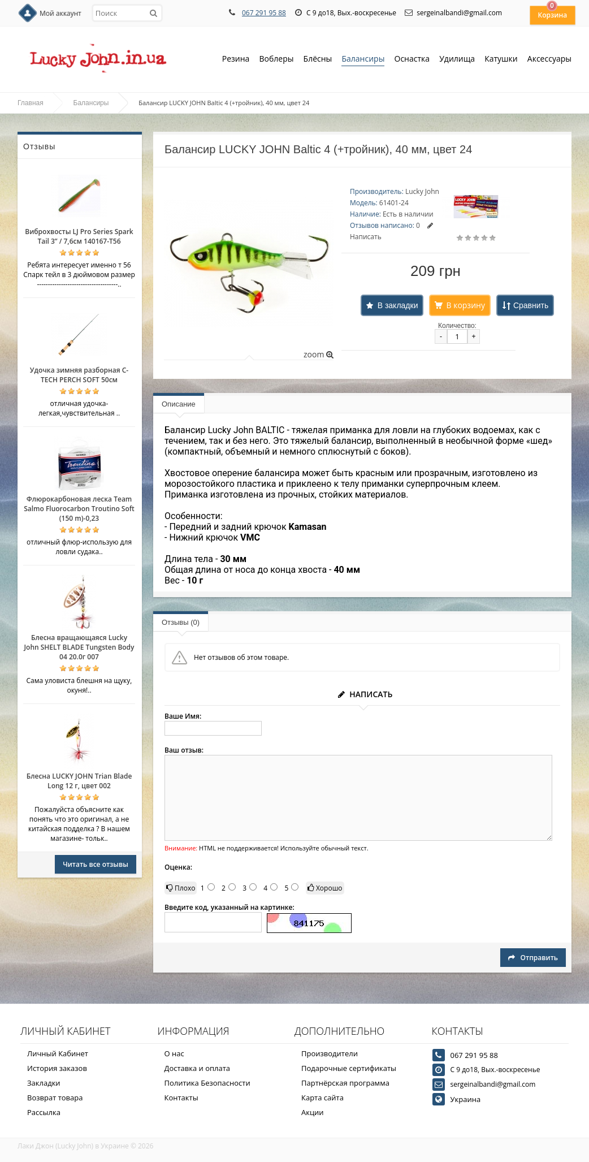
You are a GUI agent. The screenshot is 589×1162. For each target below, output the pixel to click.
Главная (31, 103)
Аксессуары (549, 58)
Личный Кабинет (57, 1053)
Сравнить (530, 305)
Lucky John (422, 191)
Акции (312, 1112)
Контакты (181, 1097)
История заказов (57, 1068)
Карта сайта (322, 1097)
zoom (319, 354)
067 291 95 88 (264, 13)
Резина (236, 59)
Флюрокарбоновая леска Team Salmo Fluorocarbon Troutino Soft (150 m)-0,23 (79, 508)
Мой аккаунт (60, 13)
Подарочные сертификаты (348, 1068)
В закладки (398, 305)
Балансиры (362, 59)
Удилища (457, 59)
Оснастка (412, 59)
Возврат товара (55, 1097)
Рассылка (43, 1112)
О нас (174, 1053)
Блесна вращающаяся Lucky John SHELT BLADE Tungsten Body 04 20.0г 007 (79, 647)
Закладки (43, 1083)
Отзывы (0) (181, 622)
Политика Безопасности (207, 1083)
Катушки (501, 59)
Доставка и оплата (197, 1068)
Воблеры (276, 59)
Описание (179, 404)
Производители (329, 1053)
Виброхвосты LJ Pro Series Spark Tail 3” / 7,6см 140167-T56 (79, 236)
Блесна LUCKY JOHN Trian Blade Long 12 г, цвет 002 (79, 780)
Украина (466, 1099)
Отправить (533, 957)
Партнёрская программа (345, 1083)
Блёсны (318, 59)
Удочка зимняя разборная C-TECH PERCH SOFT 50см (79, 375)
